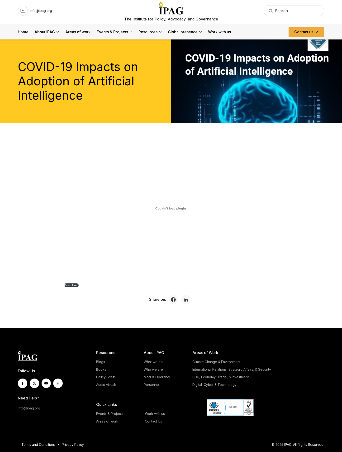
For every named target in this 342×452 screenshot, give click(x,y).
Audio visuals (106, 385)
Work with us (219, 31)
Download (71, 285)
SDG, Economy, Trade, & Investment (220, 377)
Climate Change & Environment (216, 362)
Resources (147, 31)
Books (101, 369)
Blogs (100, 362)
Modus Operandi (157, 377)
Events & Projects (112, 31)
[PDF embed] (171, 208)
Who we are (153, 369)
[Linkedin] (187, 299)
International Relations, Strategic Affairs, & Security (231, 369)
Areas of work (78, 31)
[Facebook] (174, 299)
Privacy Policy (73, 444)
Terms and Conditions (38, 444)
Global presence (183, 31)
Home (23, 31)
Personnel (152, 385)
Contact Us (153, 421)
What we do (153, 362)
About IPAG (44, 31)
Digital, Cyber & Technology (214, 385)
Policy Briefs (106, 377)
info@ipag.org (29, 408)
